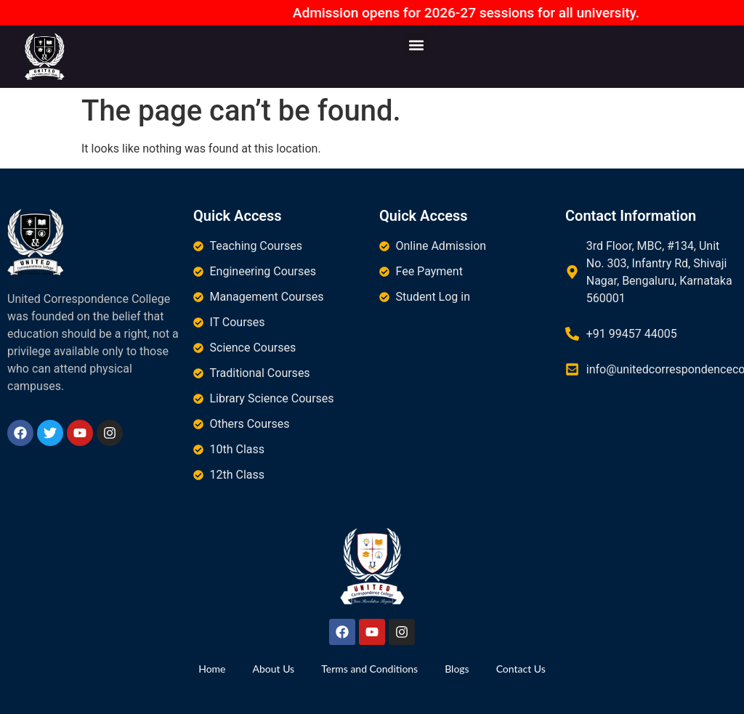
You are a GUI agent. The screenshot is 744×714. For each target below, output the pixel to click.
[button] (417, 45)
